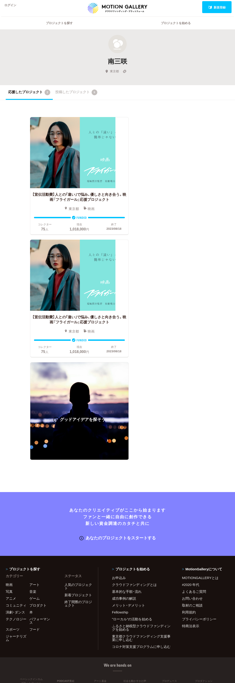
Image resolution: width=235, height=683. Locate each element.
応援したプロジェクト (29, 98)
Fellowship (120, 474)
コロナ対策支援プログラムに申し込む (141, 509)
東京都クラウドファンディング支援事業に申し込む (141, 500)
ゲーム (34, 461)
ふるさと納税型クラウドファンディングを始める (141, 490)
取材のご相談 (192, 467)
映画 (9, 447)
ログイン (12, 7)
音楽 (32, 454)
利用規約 (189, 474)
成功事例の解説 (124, 461)
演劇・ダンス (15, 474)
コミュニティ (16, 467)
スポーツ (13, 492)
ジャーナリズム (16, 500)
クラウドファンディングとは (134, 447)
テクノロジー (16, 481)
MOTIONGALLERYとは (200, 440)
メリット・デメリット (128, 467)
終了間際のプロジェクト (78, 466)
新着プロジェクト (78, 457)
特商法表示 (190, 488)
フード (34, 492)
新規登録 (217, 7)
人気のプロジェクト (78, 449)
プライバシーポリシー (199, 481)
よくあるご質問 (194, 454)
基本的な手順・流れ (127, 454)
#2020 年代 (190, 447)
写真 (9, 454)
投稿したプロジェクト (76, 98)
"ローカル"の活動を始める (132, 481)
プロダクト (38, 467)
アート (34, 447)
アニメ (11, 461)
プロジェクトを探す (59, 29)
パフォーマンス (39, 483)
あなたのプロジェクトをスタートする (117, 400)
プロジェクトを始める (176, 29)
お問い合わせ (192, 461)
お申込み (119, 440)
